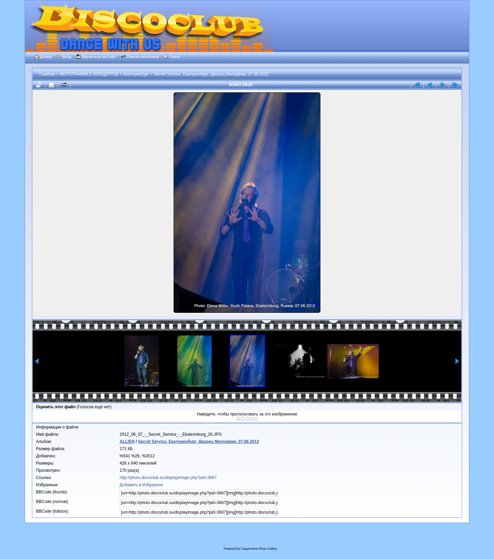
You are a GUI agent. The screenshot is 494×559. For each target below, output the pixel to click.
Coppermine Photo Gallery (259, 548)
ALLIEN (127, 441)
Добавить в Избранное (141, 484)
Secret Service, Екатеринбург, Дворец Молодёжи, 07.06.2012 (211, 74)
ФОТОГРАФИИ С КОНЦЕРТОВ (89, 74)
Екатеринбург (136, 74)
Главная (47, 74)
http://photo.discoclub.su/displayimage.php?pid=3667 (168, 477)
